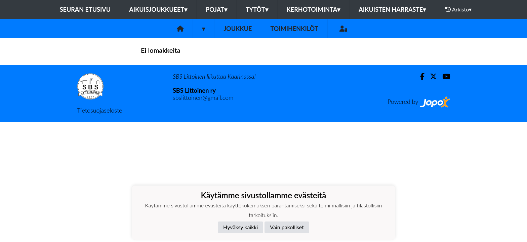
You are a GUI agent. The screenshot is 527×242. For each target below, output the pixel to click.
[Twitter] (430, 76)
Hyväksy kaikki (240, 227)
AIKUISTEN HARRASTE (392, 9)
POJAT (216, 9)
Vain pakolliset (287, 227)
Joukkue (238, 28)
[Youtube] (443, 76)
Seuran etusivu (85, 9)
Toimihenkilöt (294, 28)
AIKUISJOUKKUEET (158, 9)
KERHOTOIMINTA (313, 9)
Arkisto (458, 9)
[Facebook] (419, 76)
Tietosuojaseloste (99, 110)
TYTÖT (257, 9)
